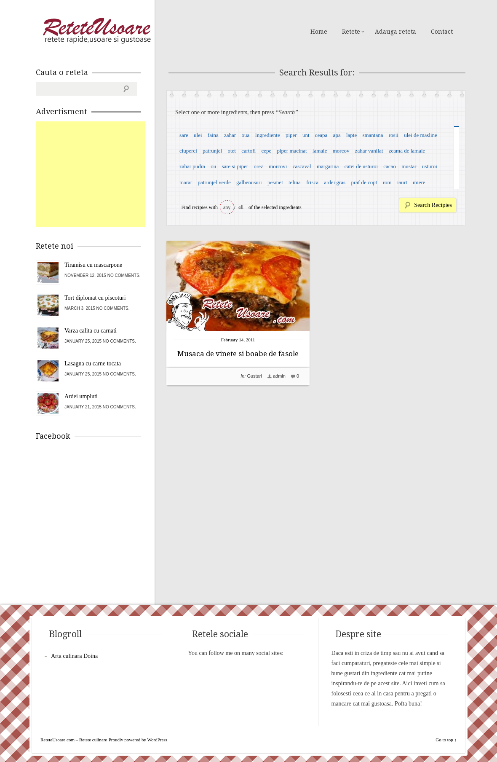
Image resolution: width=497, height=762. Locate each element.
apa (337, 135)
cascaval (302, 166)
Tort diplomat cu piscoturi (95, 298)
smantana (372, 135)
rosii (393, 135)
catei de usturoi (361, 166)
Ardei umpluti (81, 396)
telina (295, 182)
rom (387, 182)
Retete (351, 31)
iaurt (402, 182)
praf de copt (364, 182)
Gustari (254, 375)
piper (291, 135)
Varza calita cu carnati (90, 330)
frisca (312, 182)
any (226, 207)
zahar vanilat (369, 151)
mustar (408, 166)
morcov (341, 151)
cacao (389, 166)
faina (213, 135)
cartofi (248, 151)
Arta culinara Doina (74, 656)
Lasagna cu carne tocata (92, 363)
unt (306, 135)
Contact (442, 31)
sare (183, 135)
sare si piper (235, 166)
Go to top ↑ (446, 739)
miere (419, 182)
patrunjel (212, 151)
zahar (230, 135)
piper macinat (292, 151)
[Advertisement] (99, 174)
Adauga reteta (395, 31)
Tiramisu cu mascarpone (93, 265)
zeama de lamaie (407, 151)
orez (258, 166)
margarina (328, 166)
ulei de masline (420, 135)
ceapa (321, 135)
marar (185, 182)
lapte (351, 135)
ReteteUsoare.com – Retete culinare (96, 31)
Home (318, 31)
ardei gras (334, 182)
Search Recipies (433, 205)
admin (279, 375)
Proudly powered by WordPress (138, 739)
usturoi (429, 166)
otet (231, 151)
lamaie (320, 151)
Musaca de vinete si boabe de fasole (238, 353)
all (240, 207)
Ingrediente (267, 135)
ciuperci (188, 151)
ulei (198, 135)
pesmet (275, 182)
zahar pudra (192, 166)
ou (213, 166)
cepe (266, 151)
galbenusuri (249, 182)
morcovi (278, 166)
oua (245, 135)
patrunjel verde (214, 182)
